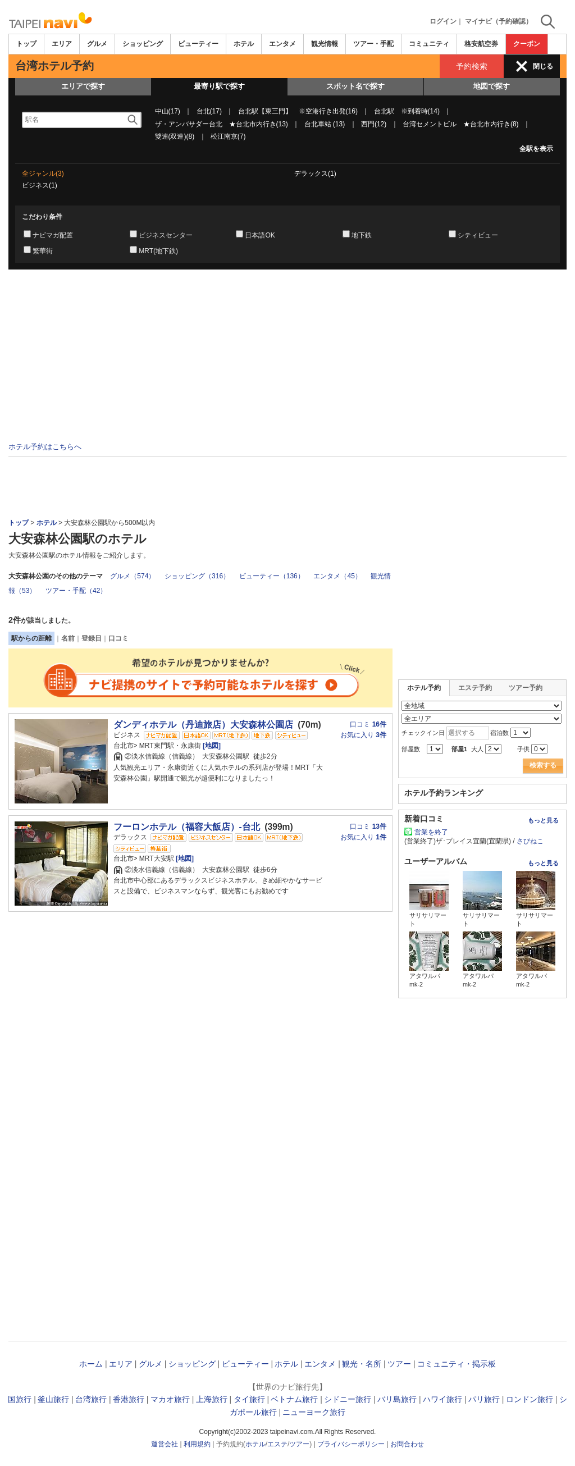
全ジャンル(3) (43, 173)
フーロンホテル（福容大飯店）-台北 (186, 827)
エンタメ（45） (337, 576)
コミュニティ (429, 44)
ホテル (244, 44)
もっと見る (543, 820)
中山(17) (167, 111)
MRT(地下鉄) (158, 251)
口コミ (118, 638)
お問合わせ (407, 1444)
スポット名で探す (355, 86)
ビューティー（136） (271, 576)
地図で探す (491, 86)
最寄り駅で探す (219, 86)
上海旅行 (211, 1399)
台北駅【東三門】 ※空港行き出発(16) (298, 111)
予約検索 (471, 66)
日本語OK (260, 235)
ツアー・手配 (373, 44)
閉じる (543, 66)
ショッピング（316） (197, 576)
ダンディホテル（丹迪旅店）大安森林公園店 (203, 724)
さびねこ (530, 841)
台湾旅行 (91, 1399)
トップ (26, 44)
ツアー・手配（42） (76, 591)
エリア (62, 44)
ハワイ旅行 (442, 1399)
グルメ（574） (132, 576)
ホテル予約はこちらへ (44, 446)
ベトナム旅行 (294, 1399)
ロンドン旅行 (529, 1399)
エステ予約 (475, 688)
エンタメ (282, 44)
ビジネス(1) (39, 185)
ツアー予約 (525, 688)
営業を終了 (431, 832)
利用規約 (197, 1444)
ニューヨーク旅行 (313, 1412)
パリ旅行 (484, 1399)
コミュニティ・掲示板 (456, 1363)
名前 (68, 638)
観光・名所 (361, 1363)
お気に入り (363, 735)
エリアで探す (83, 86)
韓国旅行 (15, 1399)
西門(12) (373, 124)
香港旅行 (128, 1399)
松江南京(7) (228, 136)
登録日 (91, 638)
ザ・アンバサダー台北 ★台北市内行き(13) (221, 124)
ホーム (91, 1363)
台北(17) (209, 111)
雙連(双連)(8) (175, 136)
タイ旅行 (249, 1399)
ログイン (443, 21)
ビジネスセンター (166, 235)
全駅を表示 (536, 149)
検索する (543, 765)
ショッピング (142, 44)
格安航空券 (481, 44)
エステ (277, 1444)
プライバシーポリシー (351, 1444)
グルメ (97, 44)
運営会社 (164, 1444)
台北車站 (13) (324, 124)
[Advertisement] (287, 357)
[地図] (211, 746)
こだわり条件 (42, 217)
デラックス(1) (315, 173)
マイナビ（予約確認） (498, 21)
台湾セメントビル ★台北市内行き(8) (461, 124)
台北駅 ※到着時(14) (407, 111)
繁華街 (43, 251)
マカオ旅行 (170, 1399)
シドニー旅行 (347, 1399)
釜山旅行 (53, 1399)
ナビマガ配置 (53, 235)
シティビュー (478, 235)
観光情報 (324, 44)
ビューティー (198, 44)
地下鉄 (362, 235)
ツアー (399, 1363)
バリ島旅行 (397, 1399)
